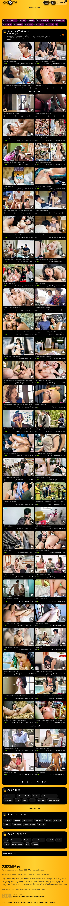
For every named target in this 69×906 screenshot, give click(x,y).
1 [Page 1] (18, 782)
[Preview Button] (31, 57)
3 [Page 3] (27, 782)
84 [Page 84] (38, 782)
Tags (13, 33)
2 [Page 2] (22, 782)
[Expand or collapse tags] (56, 24)
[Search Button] (53, 2)
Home (9, 33)
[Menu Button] (46, 2)
